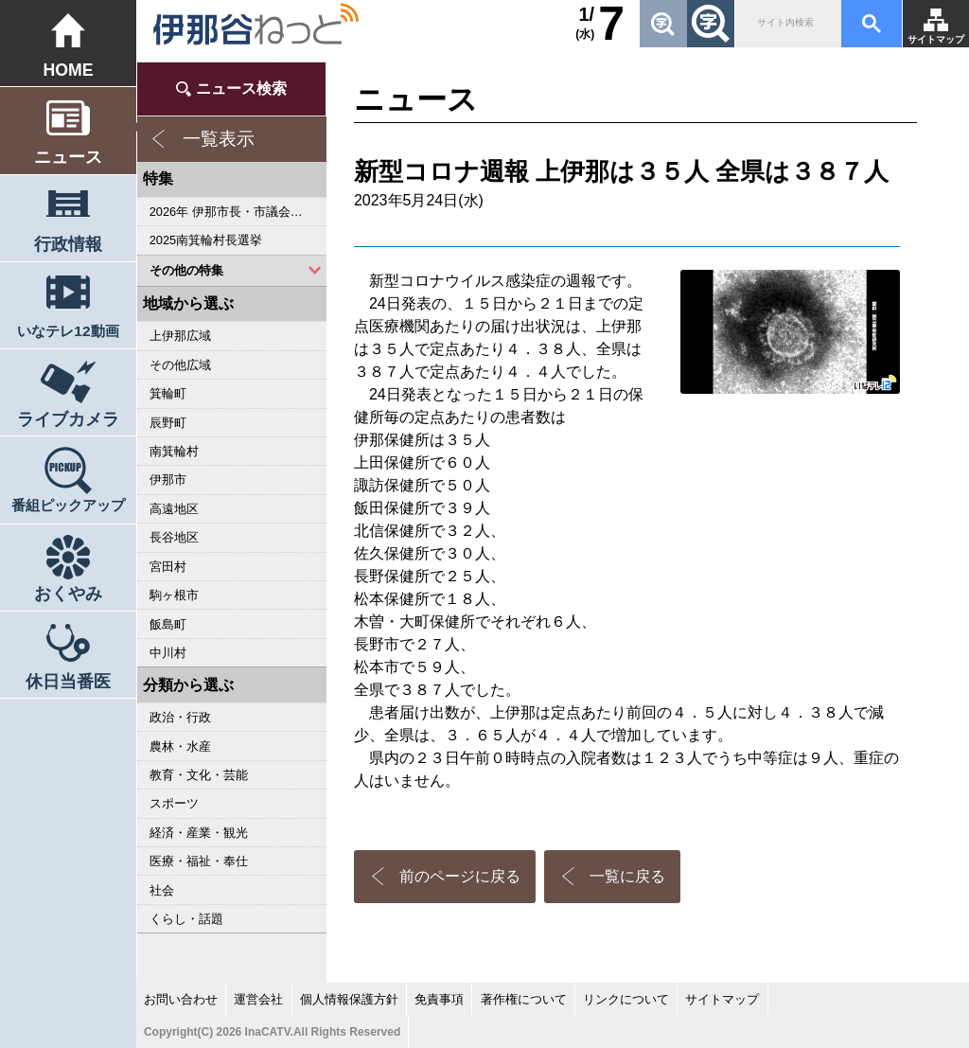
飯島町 (168, 624)
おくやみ (68, 593)
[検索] (786, 23)
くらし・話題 (186, 919)
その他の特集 (186, 270)
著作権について (524, 999)
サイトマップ (935, 39)
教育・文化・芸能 (199, 775)
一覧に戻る (627, 876)
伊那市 (168, 479)
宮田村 (168, 567)
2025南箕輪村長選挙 (206, 240)
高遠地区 (174, 509)
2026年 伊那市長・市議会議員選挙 (238, 211)
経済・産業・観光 (199, 833)
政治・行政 (180, 717)
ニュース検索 (241, 88)
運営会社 (258, 999)
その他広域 (180, 365)
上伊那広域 (180, 336)
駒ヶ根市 (174, 595)
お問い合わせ (181, 999)
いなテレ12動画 (67, 331)
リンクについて (626, 999)
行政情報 (68, 244)
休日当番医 (68, 681)
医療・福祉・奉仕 (199, 861)
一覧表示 (219, 139)
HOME (68, 70)
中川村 (168, 653)
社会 (162, 890)
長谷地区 (174, 537)
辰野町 (168, 423)
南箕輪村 (174, 451)
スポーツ (174, 803)
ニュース (68, 157)
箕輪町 (168, 393)
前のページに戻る (459, 876)
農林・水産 (180, 746)
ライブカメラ (68, 419)
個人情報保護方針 (349, 999)
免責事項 (439, 999)
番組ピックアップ (68, 505)
